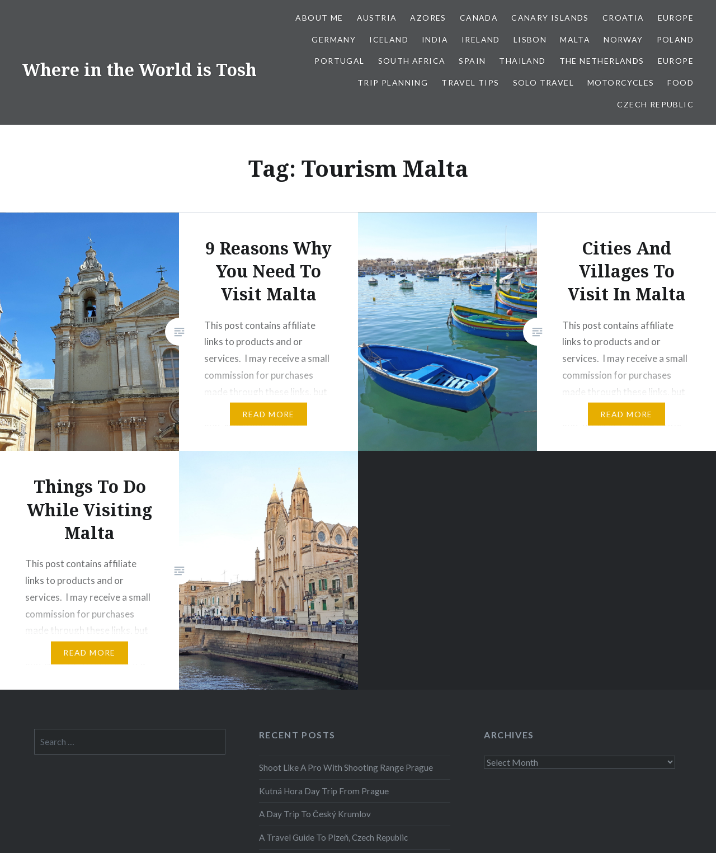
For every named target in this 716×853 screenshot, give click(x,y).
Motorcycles (620, 82)
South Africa (412, 60)
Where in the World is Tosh (139, 69)
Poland (675, 39)
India (435, 39)
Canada (479, 17)
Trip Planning (392, 82)
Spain (472, 60)
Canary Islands (550, 17)
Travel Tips (470, 82)
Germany (334, 39)
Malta (575, 39)
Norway (623, 39)
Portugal (339, 60)
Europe (676, 17)
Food (680, 82)
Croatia (623, 17)
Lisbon (530, 39)
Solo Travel (543, 82)
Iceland (388, 39)
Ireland (480, 39)
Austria (377, 17)
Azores (428, 17)
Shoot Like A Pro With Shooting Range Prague (346, 767)
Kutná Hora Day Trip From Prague (324, 791)
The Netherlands (601, 60)
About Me (319, 17)
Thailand (522, 60)
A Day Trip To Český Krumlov (315, 814)
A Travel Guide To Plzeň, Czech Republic (333, 837)
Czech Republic (655, 104)
